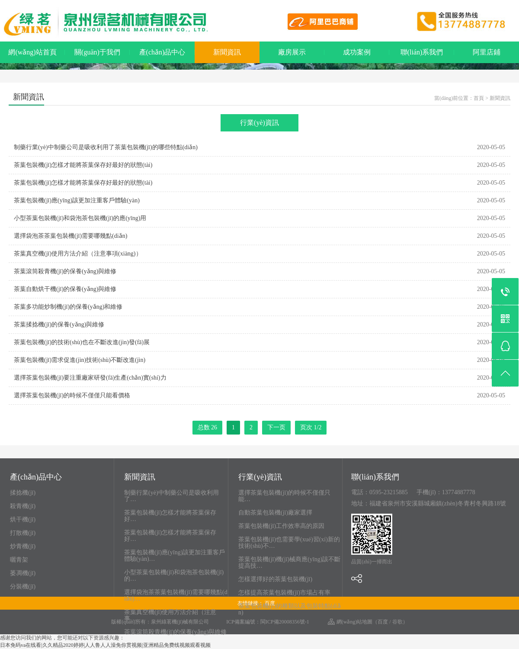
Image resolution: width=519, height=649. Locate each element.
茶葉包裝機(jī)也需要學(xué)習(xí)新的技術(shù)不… (289, 542)
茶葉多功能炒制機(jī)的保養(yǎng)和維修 (68, 307)
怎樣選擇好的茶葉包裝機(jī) (275, 579)
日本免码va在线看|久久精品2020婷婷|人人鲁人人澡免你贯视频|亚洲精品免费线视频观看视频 (105, 645)
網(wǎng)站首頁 (32, 52)
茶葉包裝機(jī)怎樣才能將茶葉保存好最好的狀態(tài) (83, 165)
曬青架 (19, 559)
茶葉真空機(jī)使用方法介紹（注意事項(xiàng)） (78, 253)
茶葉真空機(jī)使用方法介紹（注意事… (170, 615)
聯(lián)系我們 (421, 52)
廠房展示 (292, 52)
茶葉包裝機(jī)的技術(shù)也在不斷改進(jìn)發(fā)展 (82, 342)
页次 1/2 (310, 427)
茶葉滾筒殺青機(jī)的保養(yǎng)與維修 (65, 271)
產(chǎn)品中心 (162, 52)
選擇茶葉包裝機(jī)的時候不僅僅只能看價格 (72, 395)
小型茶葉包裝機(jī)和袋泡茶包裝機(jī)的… (174, 575)
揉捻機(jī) (22, 492)
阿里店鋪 (486, 52)
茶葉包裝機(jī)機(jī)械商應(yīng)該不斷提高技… (289, 562)
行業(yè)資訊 (259, 122)
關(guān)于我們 (97, 52)
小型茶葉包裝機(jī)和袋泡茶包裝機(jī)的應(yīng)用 (80, 218)
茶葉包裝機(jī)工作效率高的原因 (281, 526)
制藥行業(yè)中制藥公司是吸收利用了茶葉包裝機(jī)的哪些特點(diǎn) (106, 147)
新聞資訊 (227, 52)
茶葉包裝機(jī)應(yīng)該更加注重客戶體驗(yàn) (77, 200)
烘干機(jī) (22, 519)
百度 (383, 622)
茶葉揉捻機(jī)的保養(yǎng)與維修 (59, 324)
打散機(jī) (22, 533)
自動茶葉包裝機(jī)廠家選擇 (275, 512)
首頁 (479, 98)
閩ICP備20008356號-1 (284, 622)
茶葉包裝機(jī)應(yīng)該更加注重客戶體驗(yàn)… (174, 555)
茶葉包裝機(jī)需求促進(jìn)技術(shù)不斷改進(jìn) (79, 360)
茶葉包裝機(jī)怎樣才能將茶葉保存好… (170, 515)
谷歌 (397, 622)
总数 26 (208, 427)
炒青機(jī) (22, 546)
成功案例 (357, 52)
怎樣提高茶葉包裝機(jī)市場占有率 (284, 592)
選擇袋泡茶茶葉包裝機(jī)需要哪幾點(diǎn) (70, 236)
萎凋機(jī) (22, 573)
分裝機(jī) (22, 586)
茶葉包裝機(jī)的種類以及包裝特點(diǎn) (289, 609)
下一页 (276, 427)
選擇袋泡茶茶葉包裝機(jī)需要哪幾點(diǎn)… (175, 595)
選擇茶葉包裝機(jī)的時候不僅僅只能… (284, 495)
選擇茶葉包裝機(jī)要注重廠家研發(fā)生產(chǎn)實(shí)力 (90, 377)
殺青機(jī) (22, 506)
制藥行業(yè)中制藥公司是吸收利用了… (171, 495)
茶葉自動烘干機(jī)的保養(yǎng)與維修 (65, 289)
